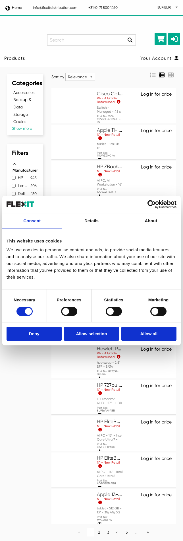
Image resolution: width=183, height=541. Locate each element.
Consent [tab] (32, 220)
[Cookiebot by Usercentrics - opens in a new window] (151, 204)
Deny (34, 333)
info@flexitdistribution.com (55, 7)
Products (14, 58)
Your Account (159, 58)
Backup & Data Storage (22, 106)
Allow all (148, 333)
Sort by (57, 77)
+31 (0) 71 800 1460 (103, 7)
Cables (19, 121)
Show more (22, 128)
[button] (174, 39)
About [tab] (151, 220)
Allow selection (91, 333)
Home (13, 7)
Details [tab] (91, 220)
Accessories (23, 92)
